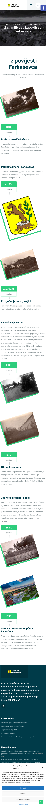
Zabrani (23, 794)
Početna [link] (9, 24)
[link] (43, 8)
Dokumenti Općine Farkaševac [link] (12, 726)
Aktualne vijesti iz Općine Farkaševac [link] (14, 722)
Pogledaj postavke (23, 799)
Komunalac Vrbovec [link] (8, 733)
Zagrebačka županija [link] (9, 730)
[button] (43, 767)
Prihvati (23, 788)
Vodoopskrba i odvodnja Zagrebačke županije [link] (18, 737)
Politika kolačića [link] (23, 804)
